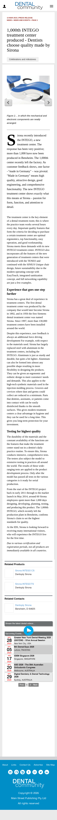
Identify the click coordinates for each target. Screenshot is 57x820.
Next (48, 102)
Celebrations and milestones (22, 59)
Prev (22, 685)
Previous (8, 102)
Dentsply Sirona (23, 605)
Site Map (50, 765)
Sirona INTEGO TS (24, 584)
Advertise (38, 765)
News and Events (22, 20)
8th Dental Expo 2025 (24, 647)
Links (13, 765)
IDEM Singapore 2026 (24, 656)
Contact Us (25, 765)
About (5, 765)
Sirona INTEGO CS (25, 570)
